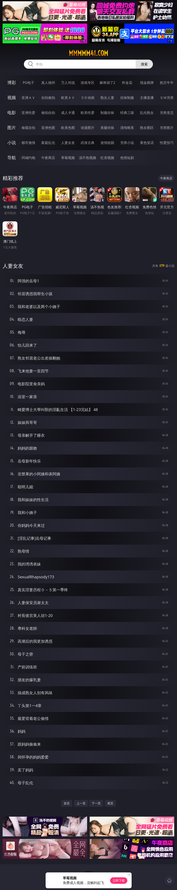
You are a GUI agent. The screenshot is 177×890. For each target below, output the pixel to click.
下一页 (96, 803)
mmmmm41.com (88, 53)
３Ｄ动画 (87, 97)
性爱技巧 (167, 142)
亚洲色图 (48, 127)
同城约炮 (28, 157)
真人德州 (48, 82)
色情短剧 (127, 157)
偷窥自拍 (28, 127)
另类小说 (127, 142)
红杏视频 (107, 157)
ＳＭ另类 (167, 97)
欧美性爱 (87, 112)
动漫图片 (87, 127)
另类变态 (167, 112)
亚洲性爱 (28, 112)
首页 (67, 803)
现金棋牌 (147, 82)
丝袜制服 (127, 97)
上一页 (81, 803)
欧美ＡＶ (68, 97)
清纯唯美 (127, 127)
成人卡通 (68, 112)
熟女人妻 (107, 97)
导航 (11, 157)
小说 (11, 142)
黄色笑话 (147, 142)
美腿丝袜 (107, 127)
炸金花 (127, 82)
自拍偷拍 (48, 97)
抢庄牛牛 (167, 82)
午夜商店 (48, 157)
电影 (11, 112)
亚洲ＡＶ (28, 97)
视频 (11, 97)
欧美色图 (68, 127)
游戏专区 (87, 82)
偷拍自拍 (48, 112)
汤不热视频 (87, 157)
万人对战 (68, 82)
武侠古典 (87, 142)
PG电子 (28, 82)
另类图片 (167, 127)
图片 (11, 127)
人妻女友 (68, 142)
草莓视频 (68, 157)
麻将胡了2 (107, 82)
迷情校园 (107, 142)
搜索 (144, 64)
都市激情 (28, 142)
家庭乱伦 (48, 142)
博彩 (11, 82)
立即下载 (119, 880)
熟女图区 (147, 127)
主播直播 (147, 97)
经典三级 (127, 112)
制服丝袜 (107, 112)
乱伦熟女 (147, 112)
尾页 (110, 803)
